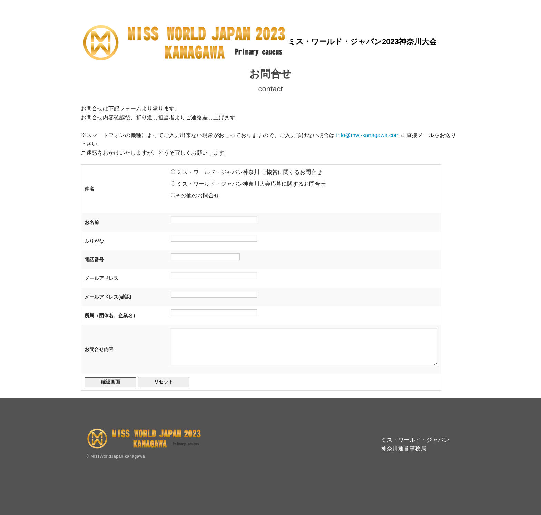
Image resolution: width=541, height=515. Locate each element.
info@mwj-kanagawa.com (367, 135)
